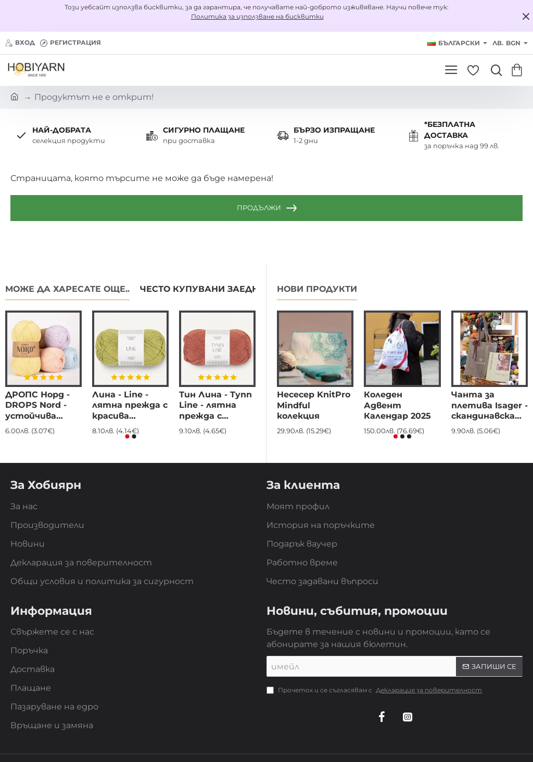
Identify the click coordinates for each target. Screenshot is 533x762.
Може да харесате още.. (67, 289)
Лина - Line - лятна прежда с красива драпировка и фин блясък (130, 406)
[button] (127, 436)
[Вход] (20, 42)
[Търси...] (494, 70)
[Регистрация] (70, 42)
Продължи (259, 207)
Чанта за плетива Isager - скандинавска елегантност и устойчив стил (489, 406)
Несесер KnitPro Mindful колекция (313, 405)
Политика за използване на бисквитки (257, 16)
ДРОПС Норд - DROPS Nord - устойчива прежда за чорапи (37, 406)
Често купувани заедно (202, 289)
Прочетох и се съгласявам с (375, 690)
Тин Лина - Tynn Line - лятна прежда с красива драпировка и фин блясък (215, 406)
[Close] (525, 16)
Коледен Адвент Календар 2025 (397, 405)
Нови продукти (317, 289)
